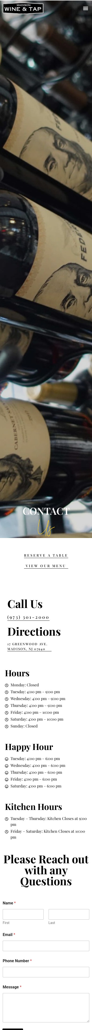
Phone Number (17, 961)
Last (52, 923)
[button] (85, 8)
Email (9, 934)
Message (12, 987)
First (6, 923)
